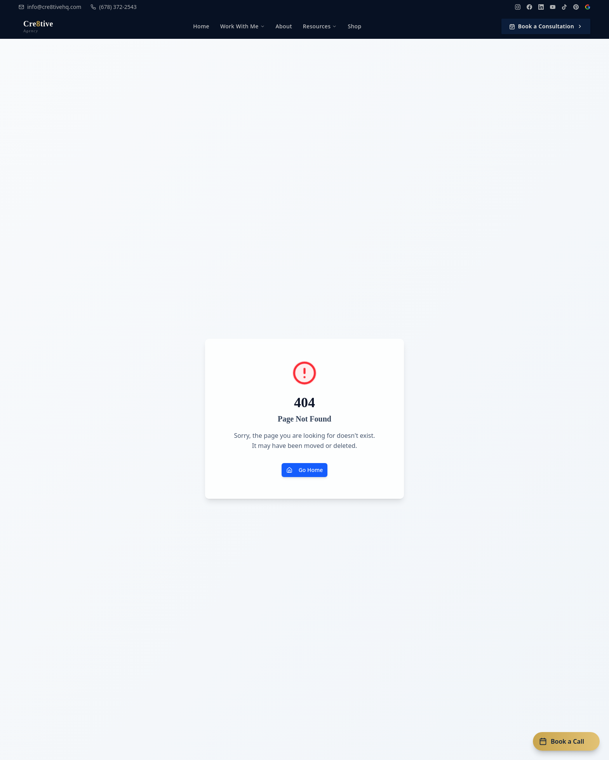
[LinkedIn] (541, 7)
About (284, 26)
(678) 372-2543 (113, 6)
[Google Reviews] (587, 7)
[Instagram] (517, 7)
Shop (354, 26)
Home (201, 26)
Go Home (304, 470)
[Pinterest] (576, 7)
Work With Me (242, 26)
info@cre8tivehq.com (50, 6)
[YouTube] (552, 7)
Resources (320, 26)
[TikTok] (564, 7)
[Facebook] (529, 7)
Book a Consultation (546, 26)
